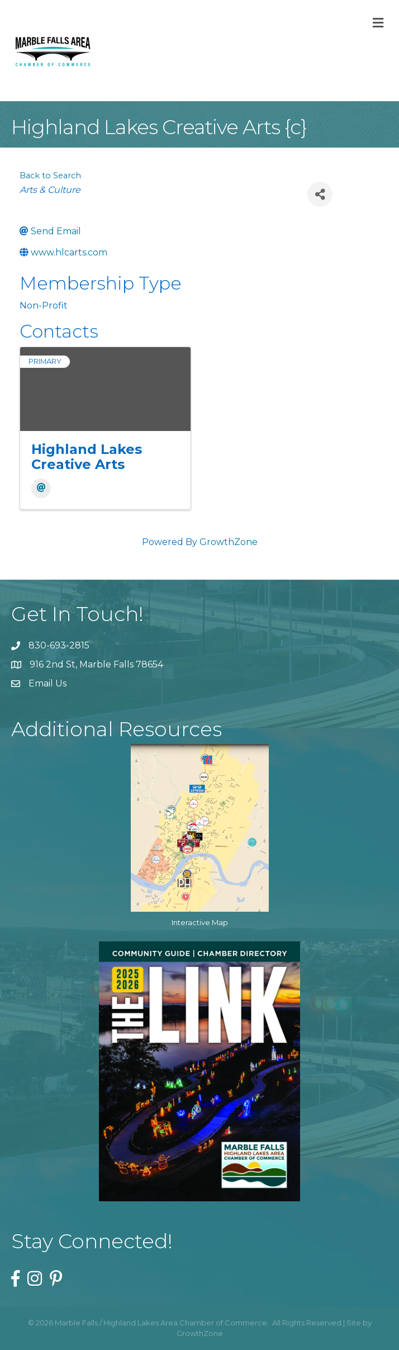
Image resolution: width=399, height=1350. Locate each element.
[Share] (319, 194)
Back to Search (50, 175)
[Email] (41, 488)
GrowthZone (229, 542)
